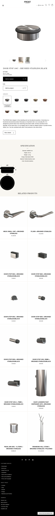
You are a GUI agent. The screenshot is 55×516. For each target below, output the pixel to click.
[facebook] (22, 460)
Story (3, 487)
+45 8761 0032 (4, 506)
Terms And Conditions (6, 474)
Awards (3, 489)
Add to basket (15, 79)
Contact (3, 485)
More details (8, 132)
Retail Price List (5, 470)
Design (3, 491)
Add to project (15, 88)
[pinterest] (29, 460)
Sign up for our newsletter (45, 513)
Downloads (4, 466)
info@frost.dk (4, 508)
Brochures (4, 468)
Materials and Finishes (7, 493)
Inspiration (4, 472)
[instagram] (26, 460)
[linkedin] (32, 460)
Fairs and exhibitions (6, 476)
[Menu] (3, 5)
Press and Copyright (6, 478)
